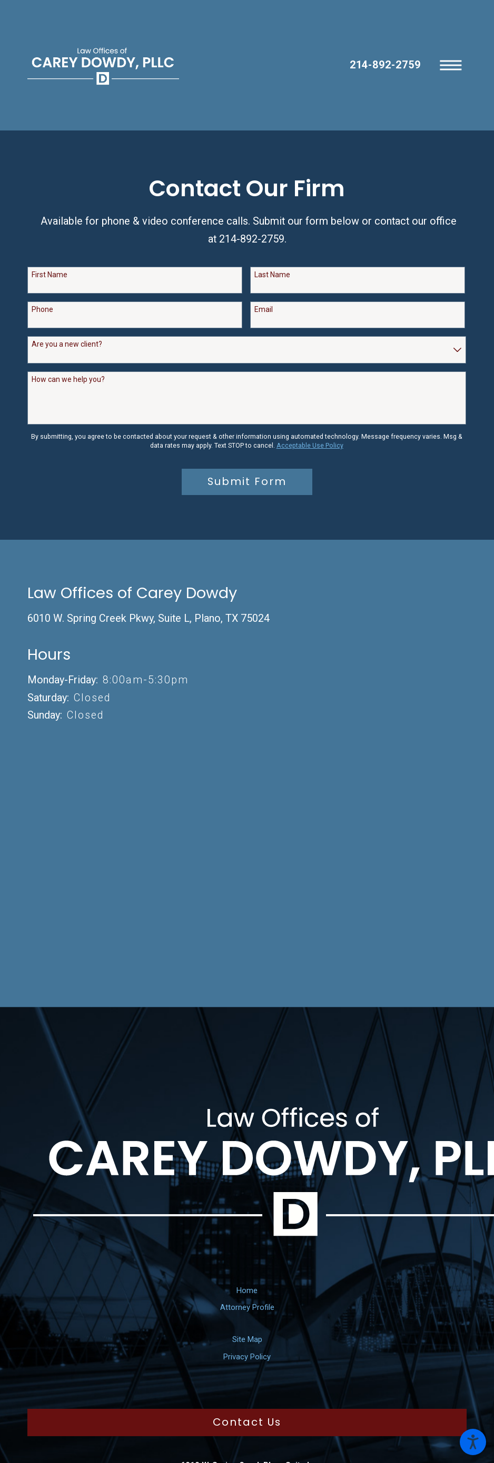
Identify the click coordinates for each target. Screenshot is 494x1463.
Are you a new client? (67, 344)
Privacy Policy (247, 1356)
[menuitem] (246, 1290)
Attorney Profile (247, 1307)
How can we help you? (68, 379)
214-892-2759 (385, 65)
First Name (49, 274)
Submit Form (247, 481)
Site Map (247, 1339)
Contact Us (247, 1422)
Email (263, 309)
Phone (42, 309)
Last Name (272, 274)
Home (247, 1290)
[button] (473, 1442)
